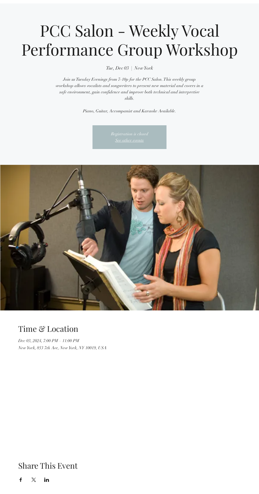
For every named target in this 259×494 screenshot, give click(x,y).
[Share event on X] (33, 480)
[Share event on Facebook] (20, 480)
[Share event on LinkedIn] (46, 480)
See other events (129, 140)
